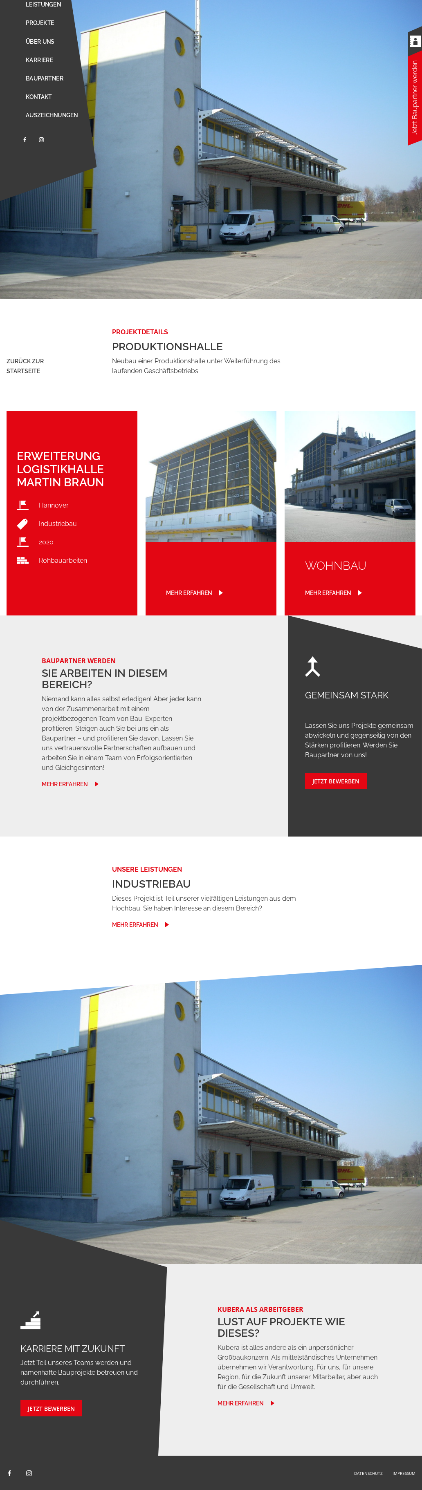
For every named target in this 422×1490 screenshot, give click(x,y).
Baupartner (44, 78)
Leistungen (43, 5)
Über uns (40, 41)
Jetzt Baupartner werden (415, 97)
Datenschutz (368, 1473)
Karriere (39, 60)
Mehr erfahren (189, 593)
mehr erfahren (65, 784)
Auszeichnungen (52, 115)
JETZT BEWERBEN (335, 781)
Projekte (40, 23)
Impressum (404, 1473)
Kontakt (39, 97)
